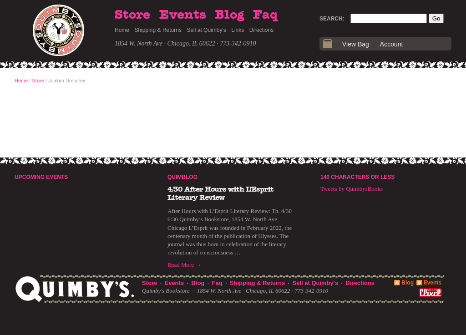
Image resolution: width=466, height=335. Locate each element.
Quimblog (182, 177)
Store (132, 15)
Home (122, 30)
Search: (331, 18)
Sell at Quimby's (206, 30)
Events (182, 15)
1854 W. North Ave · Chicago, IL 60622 (165, 43)
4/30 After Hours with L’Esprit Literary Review (220, 193)
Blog (229, 15)
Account (391, 44)
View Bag (355, 44)
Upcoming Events (41, 177)
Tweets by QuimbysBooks (351, 188)
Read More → (184, 264)
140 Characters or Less (357, 177)
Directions (261, 30)
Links (237, 30)
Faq (265, 15)
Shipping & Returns (158, 30)
